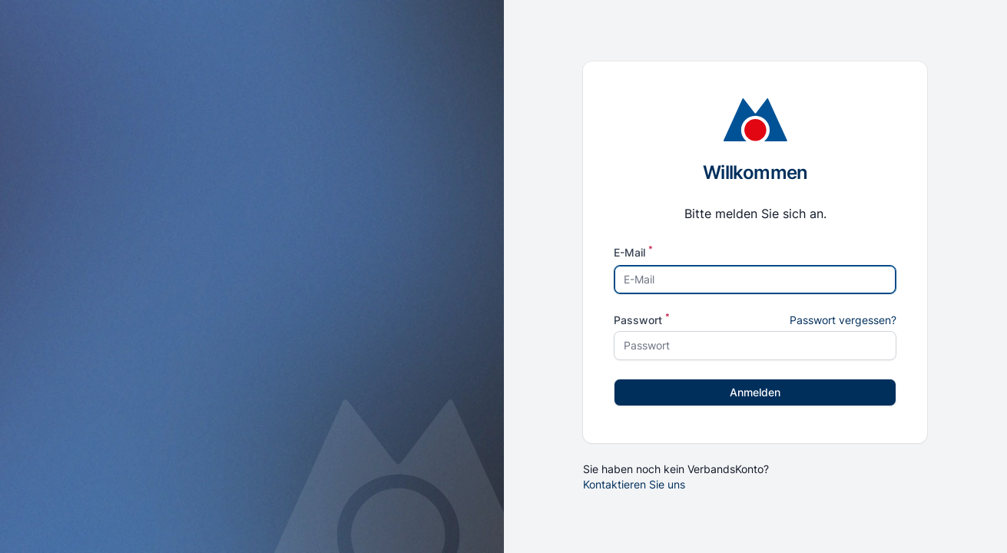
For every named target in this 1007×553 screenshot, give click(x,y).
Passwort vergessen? (843, 319)
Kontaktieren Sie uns (634, 484)
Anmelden (755, 392)
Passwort (642, 320)
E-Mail (633, 253)
